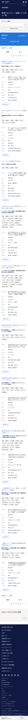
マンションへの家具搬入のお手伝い (12, 161)
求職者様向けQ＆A (6, 641)
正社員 (3, 633)
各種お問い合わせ (7, 668)
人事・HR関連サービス (7, 650)
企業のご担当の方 (7, 644)
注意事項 (4, 697)
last (25, 56)
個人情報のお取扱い (6, 682)
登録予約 (22, 717)
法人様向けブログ (6, 655)
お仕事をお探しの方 (7, 627)
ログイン (23, 2)
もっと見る (24, 618)
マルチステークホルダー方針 (8, 705)
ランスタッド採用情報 (8, 665)
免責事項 (4, 680)
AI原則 (3, 691)
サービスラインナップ (7, 647)
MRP (3, 688)
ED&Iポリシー (5, 693)
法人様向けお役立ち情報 (7, 653)
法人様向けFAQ (5, 658)
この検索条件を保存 (14, 41)
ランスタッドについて (8, 661)
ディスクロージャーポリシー (8, 686)
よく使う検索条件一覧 (22, 35)
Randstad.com (5, 678)
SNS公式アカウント (6, 671)
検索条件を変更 (14, 28)
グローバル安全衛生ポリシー (8, 703)
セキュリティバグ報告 (7, 695)
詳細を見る (5, 104)
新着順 (7, 52)
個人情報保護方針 (6, 684)
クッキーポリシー (6, 699)
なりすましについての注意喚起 (9, 701)
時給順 (20, 52)
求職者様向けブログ (6, 638)
